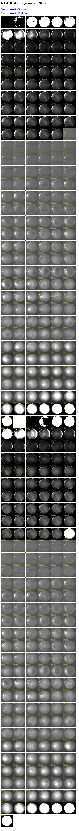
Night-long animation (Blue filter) (14, 9)
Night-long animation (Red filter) (14, 13)
